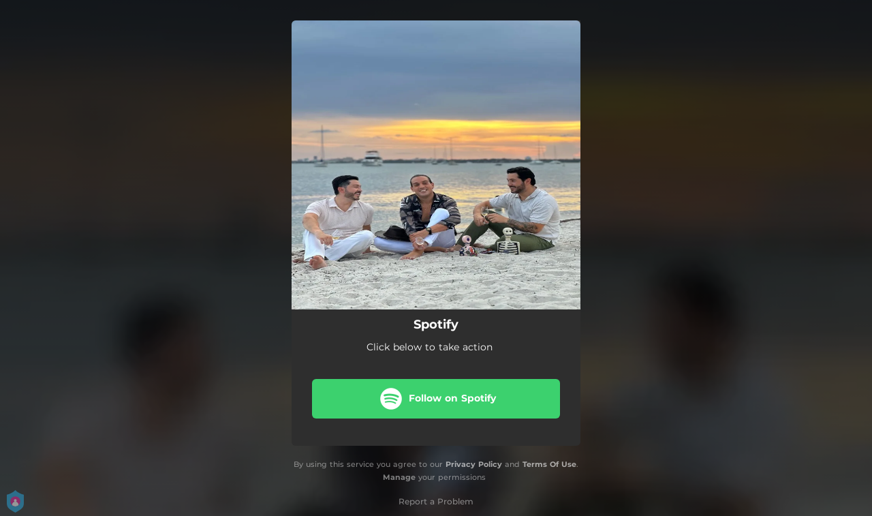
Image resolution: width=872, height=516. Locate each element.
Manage (399, 477)
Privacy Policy (474, 464)
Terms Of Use (549, 464)
